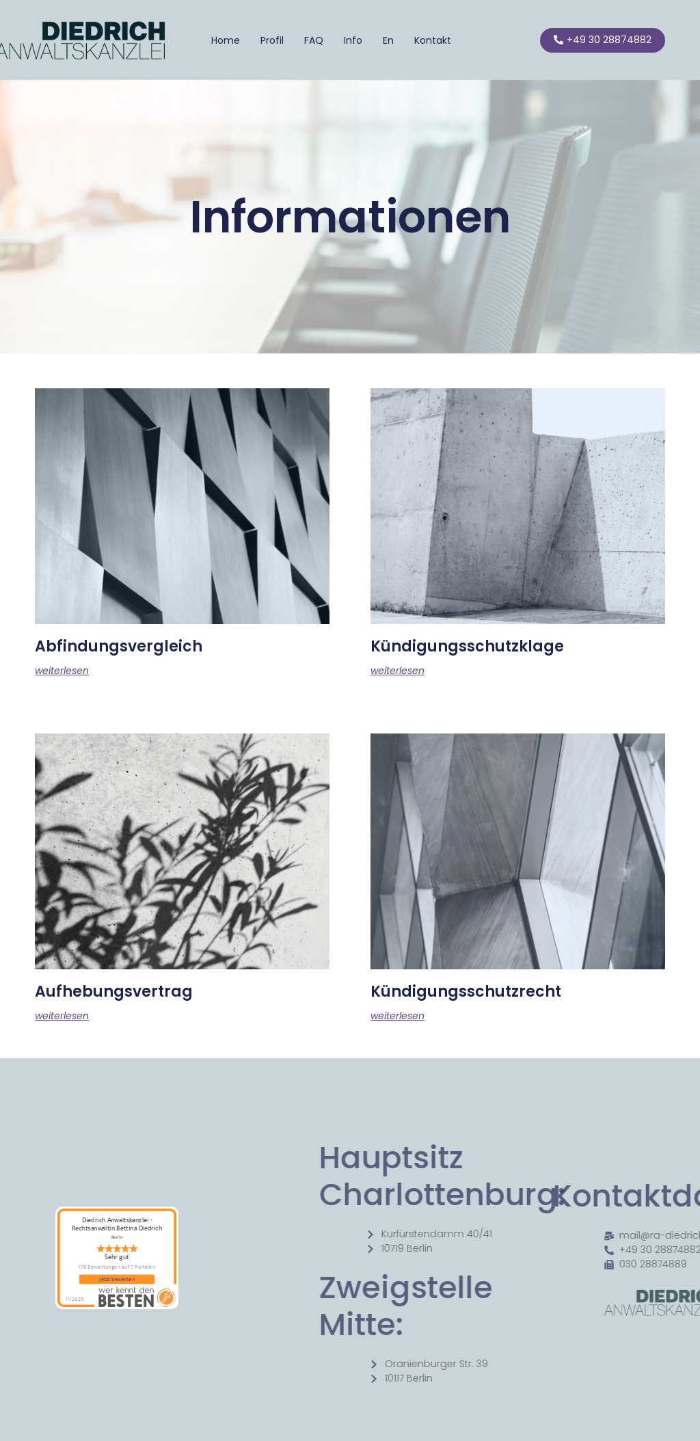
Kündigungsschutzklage (467, 646)
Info (353, 40)
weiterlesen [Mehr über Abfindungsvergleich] (62, 670)
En (388, 40)
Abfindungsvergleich (118, 646)
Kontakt (432, 40)
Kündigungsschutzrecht (466, 991)
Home (225, 40)
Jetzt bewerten (117, 1278)
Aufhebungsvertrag (114, 991)
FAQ (313, 40)
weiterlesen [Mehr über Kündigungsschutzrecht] (398, 1016)
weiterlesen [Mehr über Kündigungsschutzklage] (398, 670)
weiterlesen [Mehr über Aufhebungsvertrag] (62, 1016)
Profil (272, 40)
